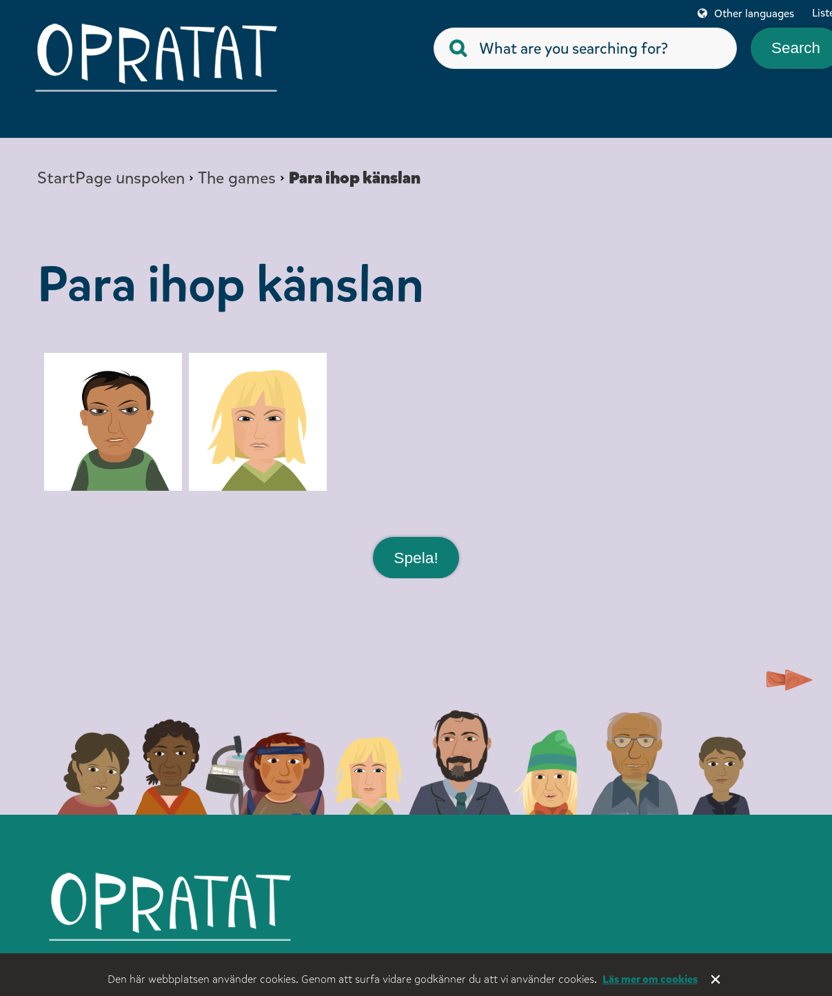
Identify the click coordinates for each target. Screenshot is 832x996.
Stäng (715, 979)
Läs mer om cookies (650, 979)
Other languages (754, 13)
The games (237, 178)
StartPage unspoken (111, 178)
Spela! (415, 557)
